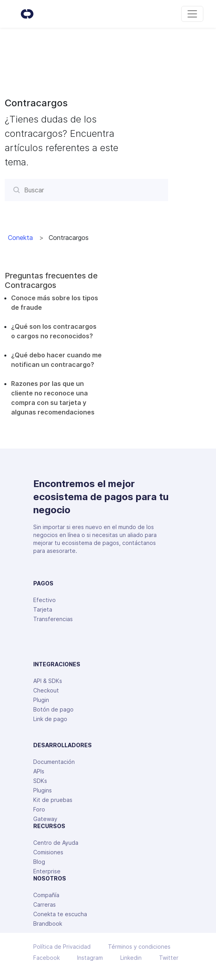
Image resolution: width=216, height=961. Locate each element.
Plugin (41, 699)
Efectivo (44, 600)
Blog (39, 861)
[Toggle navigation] (192, 14)
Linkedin (131, 958)
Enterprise (47, 871)
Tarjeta (42, 609)
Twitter (168, 958)
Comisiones (48, 852)
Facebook (46, 958)
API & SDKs (47, 680)
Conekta (20, 238)
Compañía (46, 895)
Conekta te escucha (60, 914)
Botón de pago (53, 709)
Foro (39, 809)
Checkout (46, 690)
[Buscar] (86, 190)
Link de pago (50, 718)
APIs (38, 771)
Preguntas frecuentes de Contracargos (51, 280)
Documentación (54, 761)
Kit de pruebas (52, 799)
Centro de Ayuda (55, 842)
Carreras (44, 904)
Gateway (45, 818)
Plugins (42, 790)
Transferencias (53, 619)
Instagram (90, 958)
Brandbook (47, 923)
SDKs (40, 780)
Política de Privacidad (62, 947)
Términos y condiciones (139, 947)
